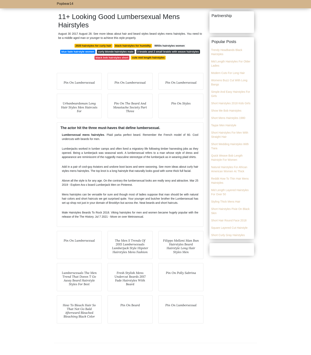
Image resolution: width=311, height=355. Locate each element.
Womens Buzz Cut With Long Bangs (229, 82)
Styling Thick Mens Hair (225, 201)
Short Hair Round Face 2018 (228, 220)
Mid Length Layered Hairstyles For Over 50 (230, 192)
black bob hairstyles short (112, 57)
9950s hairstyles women (170, 45)
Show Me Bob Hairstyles (226, 110)
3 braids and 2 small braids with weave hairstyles (168, 51)
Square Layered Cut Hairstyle (229, 227)
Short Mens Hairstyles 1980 (228, 118)
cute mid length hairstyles (148, 57)
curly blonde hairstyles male (116, 51)
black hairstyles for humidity (133, 45)
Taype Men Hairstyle (223, 125)
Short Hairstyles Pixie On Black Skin (230, 211)
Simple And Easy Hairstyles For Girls (230, 94)
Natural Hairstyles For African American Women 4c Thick (229, 169)
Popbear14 (65, 4)
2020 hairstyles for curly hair (93, 45)
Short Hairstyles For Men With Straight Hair (229, 134)
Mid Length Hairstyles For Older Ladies (230, 63)
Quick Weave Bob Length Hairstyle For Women (227, 157)
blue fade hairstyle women (77, 51)
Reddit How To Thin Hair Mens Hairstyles (230, 180)
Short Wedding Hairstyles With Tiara (230, 146)
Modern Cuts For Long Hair (228, 73)
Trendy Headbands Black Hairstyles (226, 52)
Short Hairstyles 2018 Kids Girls (230, 103)
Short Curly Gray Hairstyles (228, 235)
